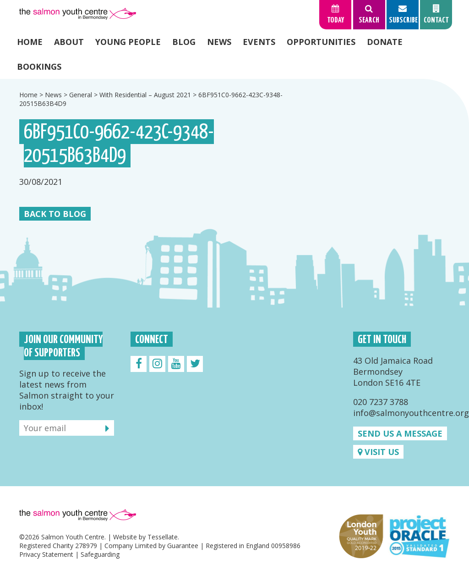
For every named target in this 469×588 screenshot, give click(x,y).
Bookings (39, 66)
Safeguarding (100, 554)
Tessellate (162, 537)
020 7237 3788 (380, 401)
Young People (128, 41)
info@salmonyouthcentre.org (411, 412)
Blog (184, 41)
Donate (385, 41)
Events (259, 41)
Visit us (378, 451)
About (69, 41)
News (219, 41)
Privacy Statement (46, 554)
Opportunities (321, 41)
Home (30, 41)
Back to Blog (55, 213)
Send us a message (400, 433)
